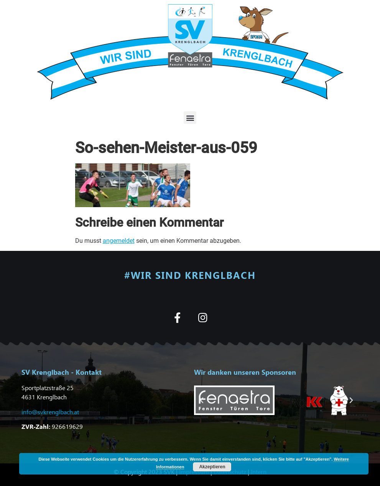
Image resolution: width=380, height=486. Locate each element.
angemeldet (119, 240)
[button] (190, 117)
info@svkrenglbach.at (50, 412)
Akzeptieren (212, 467)
